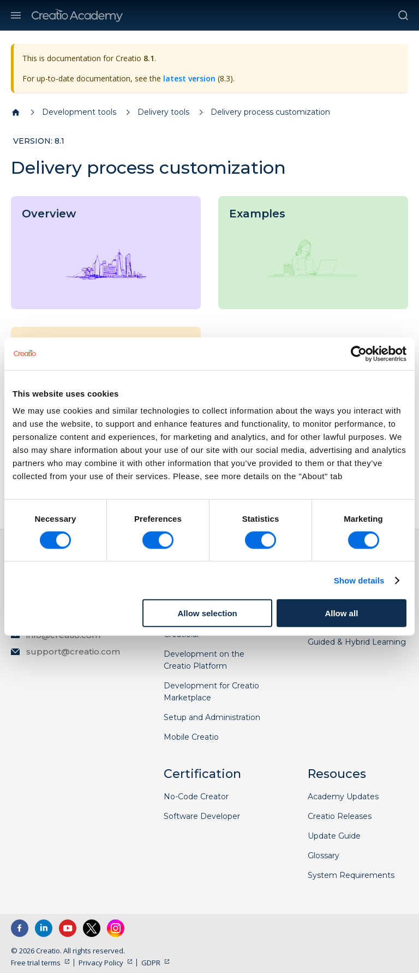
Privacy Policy (101, 963)
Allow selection (207, 613)
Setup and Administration (212, 717)
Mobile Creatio (191, 737)
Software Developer (202, 816)
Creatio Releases (340, 816)
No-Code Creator (196, 796)
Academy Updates (343, 796)
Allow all (341, 613)
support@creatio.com (73, 651)
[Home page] (16, 112)
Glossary (323, 855)
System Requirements (351, 875)
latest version (189, 78)
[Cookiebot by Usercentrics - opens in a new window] (358, 353)
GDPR (150, 963)
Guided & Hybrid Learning (357, 642)
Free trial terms (36, 963)
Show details (359, 580)
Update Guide (334, 836)
